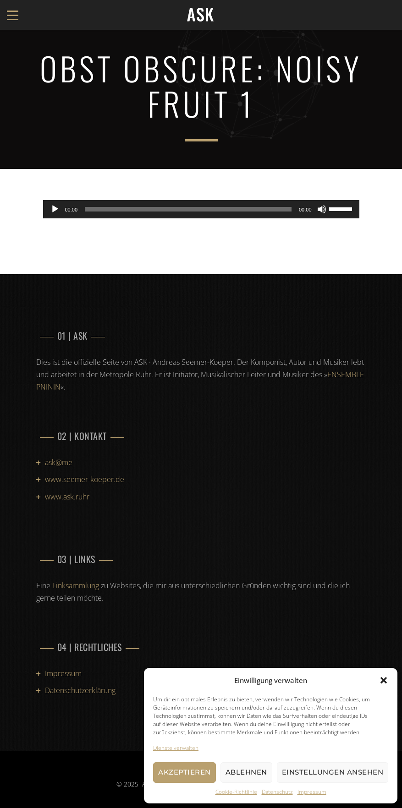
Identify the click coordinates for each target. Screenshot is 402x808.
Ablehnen (246, 772)
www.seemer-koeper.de (84, 479)
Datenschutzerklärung (80, 690)
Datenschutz (277, 792)
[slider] (188, 209)
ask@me (58, 462)
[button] (383, 680)
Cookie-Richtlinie (236, 792)
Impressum (311, 792)
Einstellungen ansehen (333, 772)
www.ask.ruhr (67, 497)
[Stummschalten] (321, 209)
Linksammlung (75, 585)
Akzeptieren (184, 772)
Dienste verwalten (175, 748)
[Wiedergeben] (55, 209)
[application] (201, 209)
